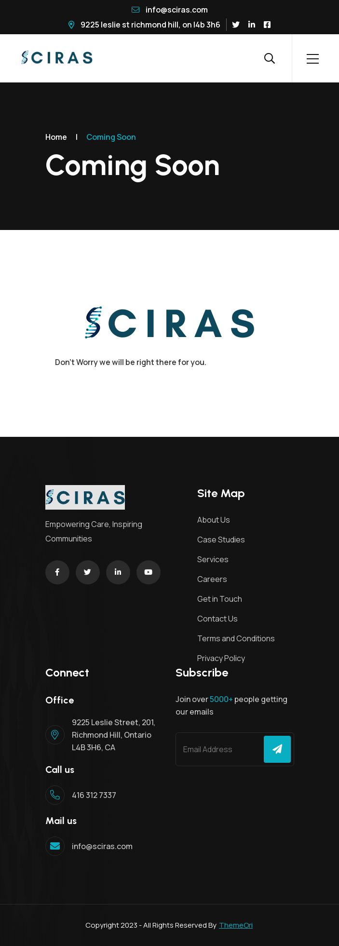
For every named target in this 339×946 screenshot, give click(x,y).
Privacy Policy (221, 658)
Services (213, 559)
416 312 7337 (94, 795)
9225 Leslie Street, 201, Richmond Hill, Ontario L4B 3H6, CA (113, 735)
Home (56, 137)
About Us (213, 519)
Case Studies (221, 539)
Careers (212, 579)
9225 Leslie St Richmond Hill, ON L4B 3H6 (144, 24)
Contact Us (217, 618)
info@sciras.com (170, 9)
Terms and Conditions (236, 638)
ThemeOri (236, 925)
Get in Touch (219, 599)
